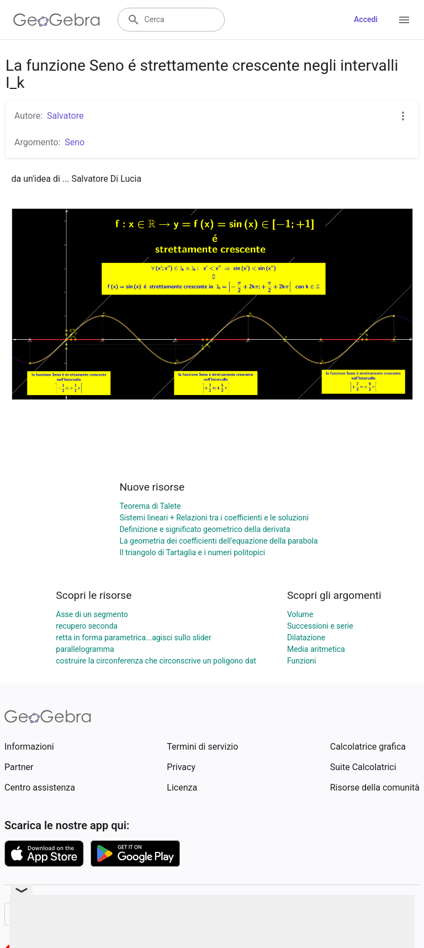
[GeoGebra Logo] (56, 20)
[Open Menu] (404, 20)
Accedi (366, 19)
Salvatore (65, 115)
